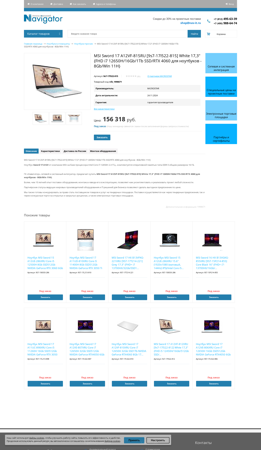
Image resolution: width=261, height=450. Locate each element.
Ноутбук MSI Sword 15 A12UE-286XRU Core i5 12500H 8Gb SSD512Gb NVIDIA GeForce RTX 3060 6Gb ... (45, 263)
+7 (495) (225, 23)
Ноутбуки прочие (83, 43)
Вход (231, 3)
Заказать (102, 137)
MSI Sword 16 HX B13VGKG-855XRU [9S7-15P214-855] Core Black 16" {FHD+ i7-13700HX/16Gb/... (212, 263)
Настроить (158, 440)
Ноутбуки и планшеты (58, 43)
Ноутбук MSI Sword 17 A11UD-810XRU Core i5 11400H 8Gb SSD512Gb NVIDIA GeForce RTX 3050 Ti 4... (86, 263)
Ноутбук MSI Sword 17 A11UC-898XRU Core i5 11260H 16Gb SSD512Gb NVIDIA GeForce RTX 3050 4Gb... (42, 349)
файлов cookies (112, 441)
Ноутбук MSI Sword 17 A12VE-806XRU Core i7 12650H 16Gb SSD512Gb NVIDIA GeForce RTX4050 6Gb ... (213, 349)
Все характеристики (104, 108)
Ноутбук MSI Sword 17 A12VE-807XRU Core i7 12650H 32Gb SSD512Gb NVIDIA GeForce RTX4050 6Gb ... (87, 349)
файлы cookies (36, 437)
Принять (134, 440)
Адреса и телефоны (106, 3)
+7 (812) (225, 19)
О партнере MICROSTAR (159, 76)
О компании (37, 3)
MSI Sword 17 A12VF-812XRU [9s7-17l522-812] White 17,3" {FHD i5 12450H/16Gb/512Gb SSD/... (171, 349)
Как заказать (79, 3)
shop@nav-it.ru (190, 23)
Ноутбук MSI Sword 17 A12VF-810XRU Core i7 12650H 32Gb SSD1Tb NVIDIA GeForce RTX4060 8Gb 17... (129, 349)
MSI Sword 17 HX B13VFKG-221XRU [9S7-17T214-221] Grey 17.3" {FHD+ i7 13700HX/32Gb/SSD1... (128, 263)
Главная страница (33, 43)
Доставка (58, 3)
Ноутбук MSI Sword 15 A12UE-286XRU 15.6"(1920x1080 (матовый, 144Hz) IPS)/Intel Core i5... (169, 263)
